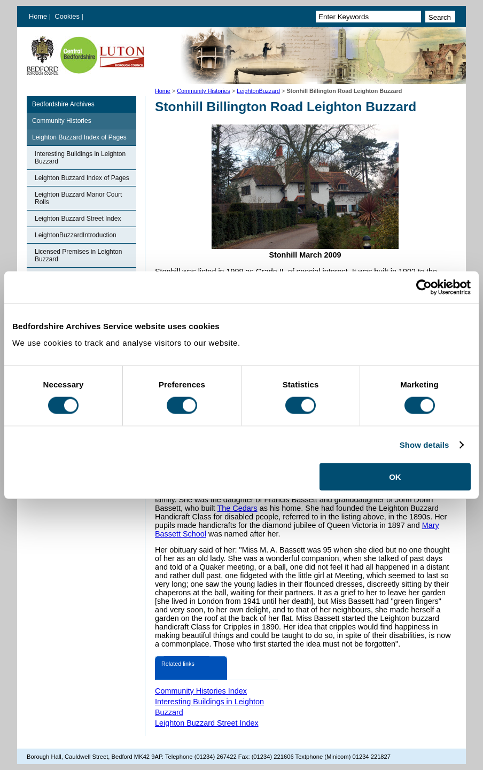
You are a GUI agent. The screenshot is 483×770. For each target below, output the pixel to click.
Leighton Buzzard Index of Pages (79, 137)
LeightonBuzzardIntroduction (75, 235)
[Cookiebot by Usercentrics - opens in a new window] (424, 287)
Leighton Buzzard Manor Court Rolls (78, 198)
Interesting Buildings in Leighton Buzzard (80, 157)
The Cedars (237, 508)
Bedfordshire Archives (63, 104)
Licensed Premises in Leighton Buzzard (78, 255)
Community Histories (203, 91)
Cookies (68, 16)
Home (38, 16)
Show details (424, 444)
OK (395, 476)
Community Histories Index (201, 691)
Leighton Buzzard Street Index (78, 218)
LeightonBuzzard (258, 91)
